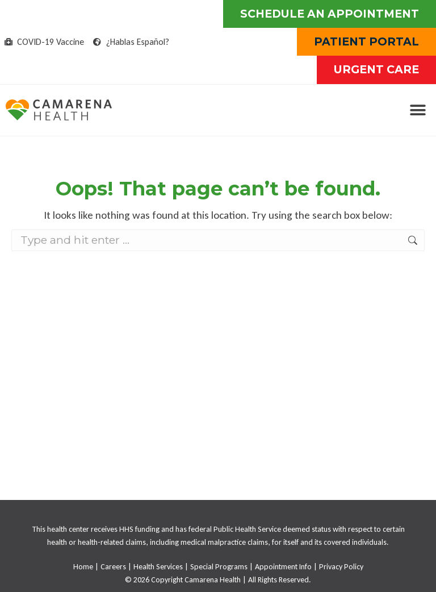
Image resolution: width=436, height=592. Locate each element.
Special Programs (219, 567)
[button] (417, 110)
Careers (113, 567)
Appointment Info (283, 567)
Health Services (158, 567)
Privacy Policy (341, 567)
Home (83, 567)
